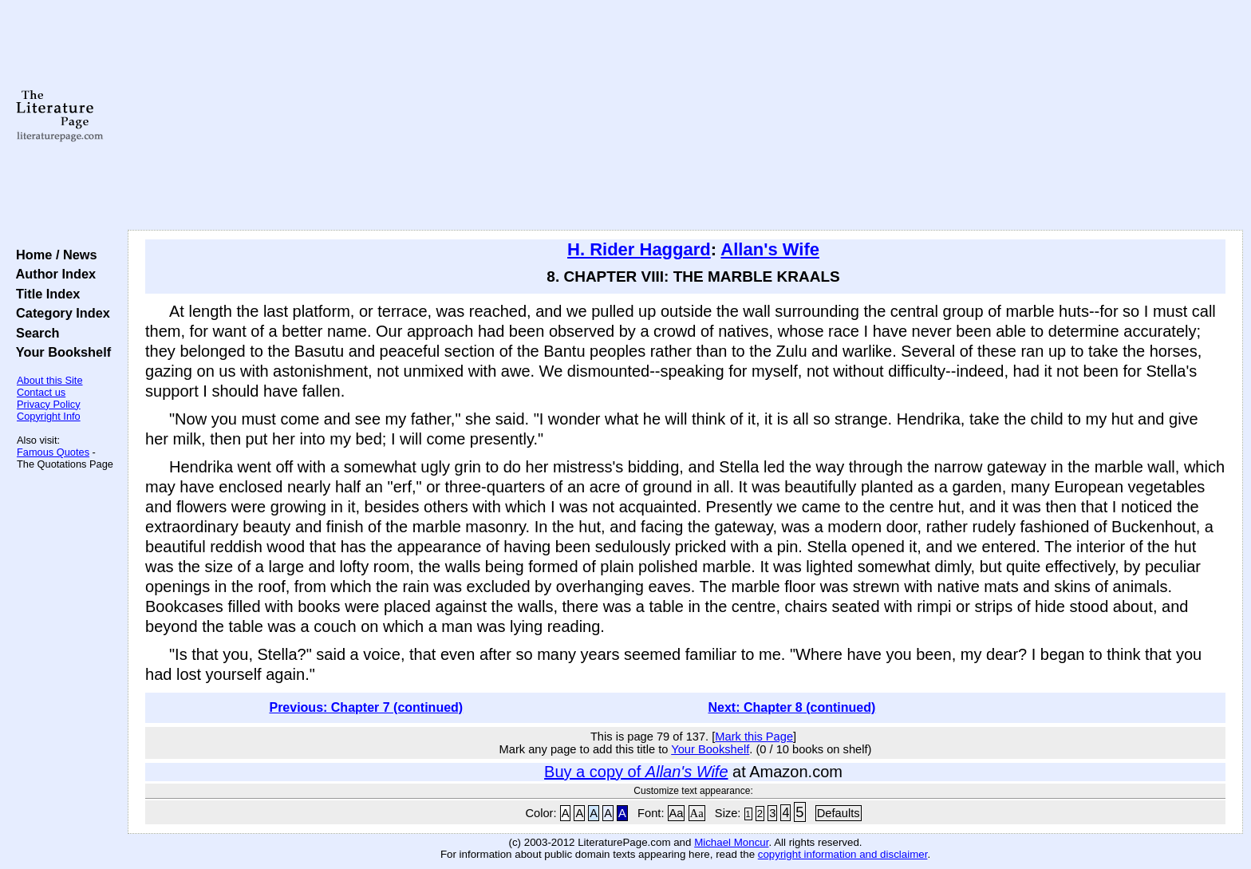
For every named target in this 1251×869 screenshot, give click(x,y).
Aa (676, 813)
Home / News (53, 254)
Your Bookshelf (60, 352)
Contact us (41, 392)
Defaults (838, 813)
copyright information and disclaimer (843, 854)
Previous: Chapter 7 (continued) (366, 707)
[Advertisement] (685, 115)
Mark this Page (754, 736)
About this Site (50, 380)
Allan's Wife (769, 249)
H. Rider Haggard (639, 249)
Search (34, 333)
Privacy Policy (49, 404)
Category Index (59, 313)
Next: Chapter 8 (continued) (792, 707)
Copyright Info (49, 416)
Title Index (44, 293)
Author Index (52, 274)
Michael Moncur (731, 842)
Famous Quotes (53, 452)
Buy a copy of (636, 771)
